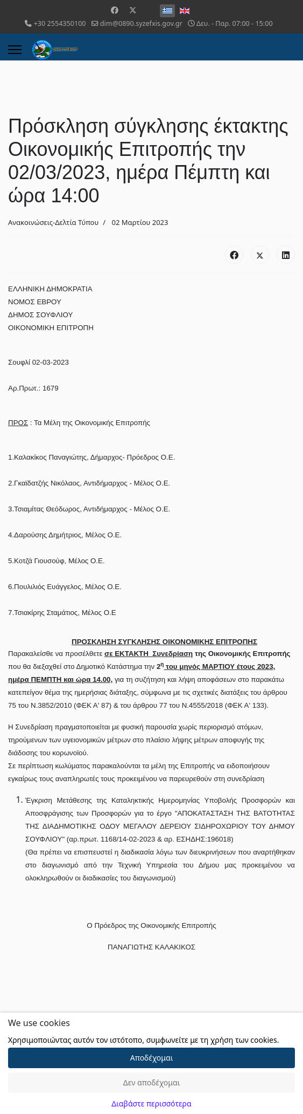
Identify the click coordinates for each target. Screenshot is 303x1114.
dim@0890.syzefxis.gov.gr (141, 23)
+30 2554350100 (60, 23)
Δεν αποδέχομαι (151, 1082)
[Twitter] (133, 10)
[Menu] (15, 49)
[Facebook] (114, 10)
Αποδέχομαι (151, 1058)
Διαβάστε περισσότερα (151, 1103)
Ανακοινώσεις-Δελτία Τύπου (53, 222)
